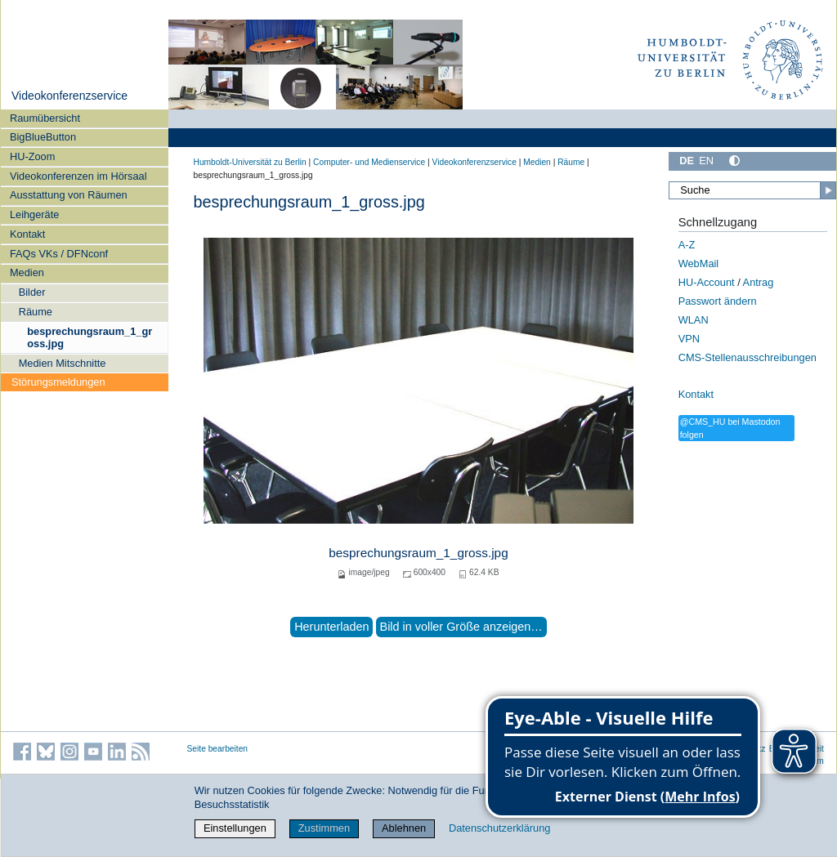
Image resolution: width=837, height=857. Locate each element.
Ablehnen (404, 828)
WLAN (693, 320)
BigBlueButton (43, 137)
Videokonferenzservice (69, 95)
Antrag (758, 282)
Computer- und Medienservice (369, 162)
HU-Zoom (32, 156)
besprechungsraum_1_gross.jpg (89, 337)
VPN (689, 339)
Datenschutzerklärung (499, 828)
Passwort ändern (717, 301)
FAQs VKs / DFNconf (59, 254)
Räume (35, 312)
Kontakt (27, 234)
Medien (27, 272)
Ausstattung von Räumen (69, 195)
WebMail (698, 263)
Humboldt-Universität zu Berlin (250, 162)
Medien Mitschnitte (62, 363)
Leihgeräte (34, 214)
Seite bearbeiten (217, 748)
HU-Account (706, 282)
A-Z (687, 245)
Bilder (32, 292)
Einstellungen (235, 828)
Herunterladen (331, 626)
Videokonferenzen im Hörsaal (78, 176)
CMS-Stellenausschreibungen (747, 357)
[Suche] (752, 190)
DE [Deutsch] (686, 160)
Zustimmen (324, 828)
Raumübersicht (45, 118)
